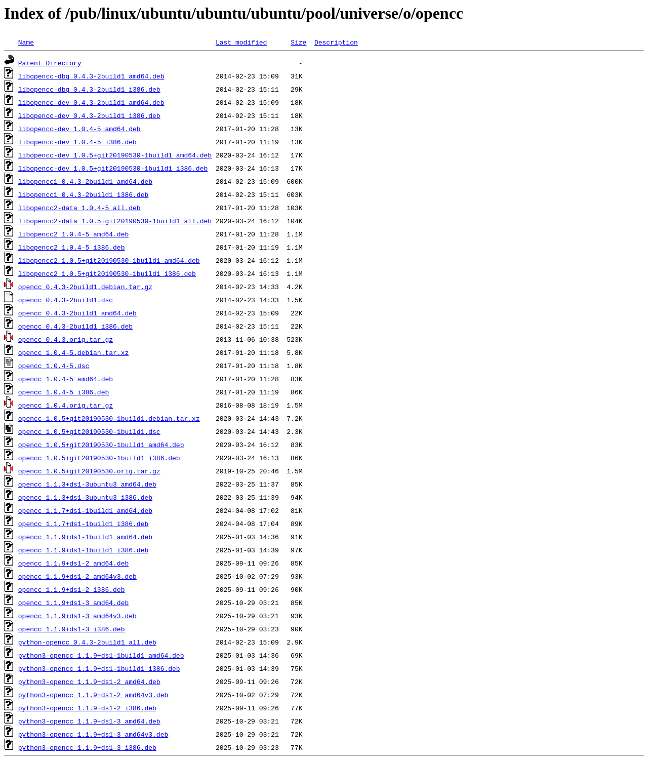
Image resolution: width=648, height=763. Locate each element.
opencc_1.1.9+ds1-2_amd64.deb (73, 563)
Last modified (241, 42)
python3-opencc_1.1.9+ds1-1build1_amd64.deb (101, 655)
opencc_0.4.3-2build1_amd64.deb (77, 312)
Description (336, 42)
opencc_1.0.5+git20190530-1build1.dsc (89, 431)
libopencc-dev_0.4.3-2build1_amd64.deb (91, 102)
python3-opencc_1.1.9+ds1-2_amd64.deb (89, 681)
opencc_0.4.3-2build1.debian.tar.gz (85, 286)
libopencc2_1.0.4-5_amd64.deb (73, 233)
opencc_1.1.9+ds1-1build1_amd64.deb (85, 536)
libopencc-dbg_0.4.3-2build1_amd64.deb (91, 76)
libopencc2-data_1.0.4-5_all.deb (79, 207)
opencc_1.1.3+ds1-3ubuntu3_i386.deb (85, 497)
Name (26, 42)
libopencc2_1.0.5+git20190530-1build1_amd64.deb (109, 260)
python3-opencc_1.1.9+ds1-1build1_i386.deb (99, 668)
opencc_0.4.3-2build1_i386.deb (75, 326)
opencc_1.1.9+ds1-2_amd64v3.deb (77, 576)
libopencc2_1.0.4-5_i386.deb (71, 247)
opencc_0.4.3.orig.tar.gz (65, 339)
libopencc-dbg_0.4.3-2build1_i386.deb (89, 89)
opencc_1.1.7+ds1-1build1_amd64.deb (85, 510)
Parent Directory (50, 62)
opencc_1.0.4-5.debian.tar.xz (73, 352)
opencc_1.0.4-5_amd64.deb (65, 378)
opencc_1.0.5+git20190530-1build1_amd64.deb (101, 444)
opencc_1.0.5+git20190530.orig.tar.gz (89, 470)
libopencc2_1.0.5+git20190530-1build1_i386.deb (107, 273)
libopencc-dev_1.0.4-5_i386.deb (77, 141)
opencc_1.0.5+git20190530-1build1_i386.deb (99, 457)
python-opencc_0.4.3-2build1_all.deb (87, 642)
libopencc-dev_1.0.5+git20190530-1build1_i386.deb (113, 168)
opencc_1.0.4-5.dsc (53, 365)
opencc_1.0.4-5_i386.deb (63, 391)
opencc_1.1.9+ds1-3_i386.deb (71, 628)
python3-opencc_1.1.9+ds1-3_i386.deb (87, 747)
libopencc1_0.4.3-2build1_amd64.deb (85, 181)
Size (298, 42)
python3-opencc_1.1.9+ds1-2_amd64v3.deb (93, 694)
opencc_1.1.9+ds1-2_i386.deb (71, 589)
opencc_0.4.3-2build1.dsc (65, 299)
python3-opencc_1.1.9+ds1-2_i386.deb (87, 707)
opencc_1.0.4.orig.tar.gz (65, 405)
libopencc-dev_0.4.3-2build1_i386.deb (89, 115)
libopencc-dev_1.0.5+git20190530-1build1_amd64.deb (115, 154)
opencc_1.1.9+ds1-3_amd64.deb (73, 602)
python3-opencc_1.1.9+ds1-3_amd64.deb (89, 721)
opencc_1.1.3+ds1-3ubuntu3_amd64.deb (87, 484)
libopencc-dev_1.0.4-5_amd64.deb (79, 128)
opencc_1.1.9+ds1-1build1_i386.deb (83, 549)
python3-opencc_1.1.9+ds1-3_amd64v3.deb (93, 734)
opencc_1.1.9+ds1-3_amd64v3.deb (77, 615)
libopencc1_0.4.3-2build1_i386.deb (83, 194)
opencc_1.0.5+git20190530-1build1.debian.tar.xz (109, 418)
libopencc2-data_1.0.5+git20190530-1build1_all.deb (115, 220)
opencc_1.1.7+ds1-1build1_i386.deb (83, 523)
